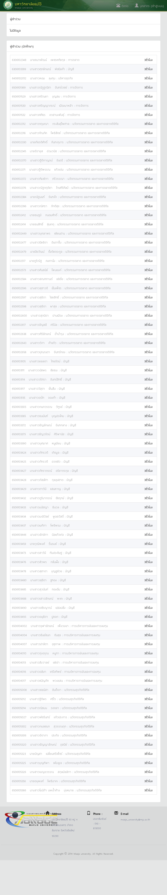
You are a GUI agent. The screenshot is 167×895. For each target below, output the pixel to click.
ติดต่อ (122, 5)
